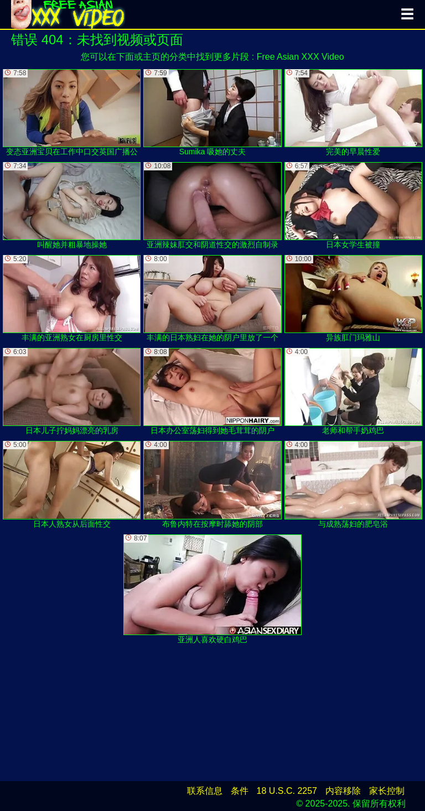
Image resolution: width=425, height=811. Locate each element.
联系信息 (204, 791)
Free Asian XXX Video (300, 56)
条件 (239, 791)
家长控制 (387, 791)
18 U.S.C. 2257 (287, 791)
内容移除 (343, 791)
